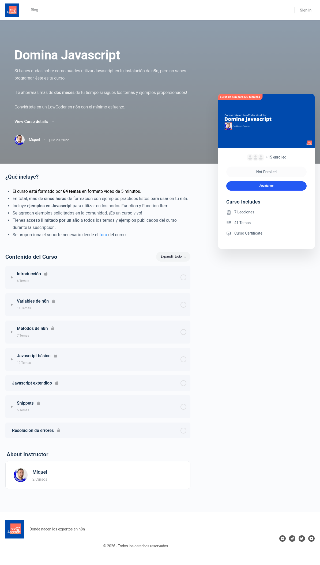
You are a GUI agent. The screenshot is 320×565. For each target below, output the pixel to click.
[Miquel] (21, 474)
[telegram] (292, 538)
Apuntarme (266, 185)
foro (103, 234)
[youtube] (311, 538)
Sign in (305, 10)
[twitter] (302, 538)
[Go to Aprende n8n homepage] (12, 9)
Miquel (39, 472)
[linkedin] (282, 538)
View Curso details (34, 121)
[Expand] (11, 277)
